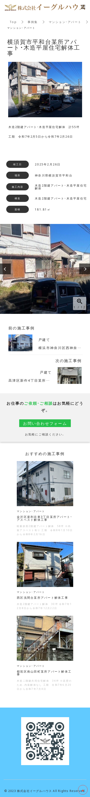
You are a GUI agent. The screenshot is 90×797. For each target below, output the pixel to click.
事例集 (33, 22)
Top (13, 22)
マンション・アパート (65, 22)
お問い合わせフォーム (45, 423)
